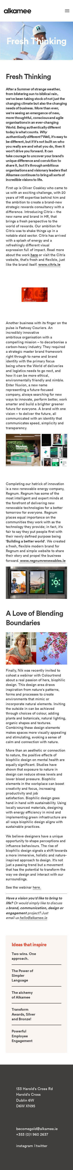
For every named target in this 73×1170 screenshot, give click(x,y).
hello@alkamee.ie (33, 917)
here (34, 254)
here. (37, 887)
